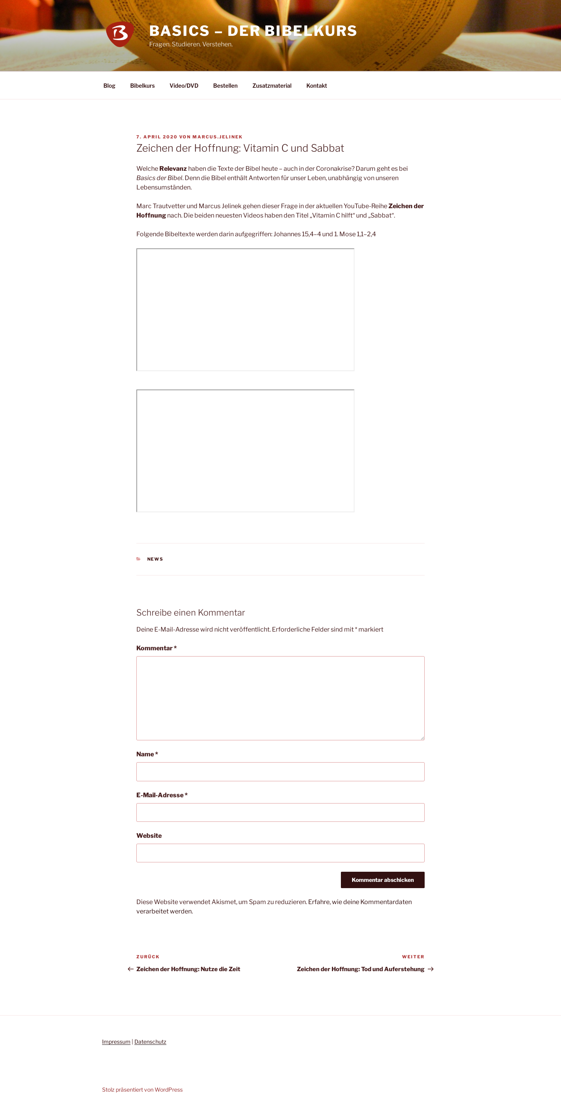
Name (147, 754)
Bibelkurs (142, 85)
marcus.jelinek (217, 137)
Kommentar (156, 648)
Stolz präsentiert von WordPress (142, 1089)
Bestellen (225, 85)
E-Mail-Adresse (162, 795)
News (155, 559)
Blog (110, 85)
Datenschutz (150, 1041)
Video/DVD (183, 85)
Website (149, 835)
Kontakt (316, 85)
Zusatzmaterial (271, 85)
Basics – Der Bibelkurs (253, 30)
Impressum (116, 1041)
